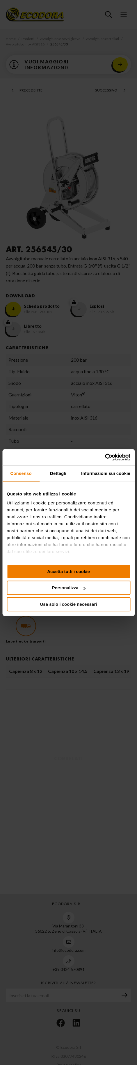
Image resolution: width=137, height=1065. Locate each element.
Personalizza (69, 587)
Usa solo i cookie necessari (68, 604)
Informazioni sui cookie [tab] (105, 473)
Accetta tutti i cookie (68, 571)
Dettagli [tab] (58, 473)
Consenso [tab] (20, 473)
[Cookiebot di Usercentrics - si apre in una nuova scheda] (104, 457)
